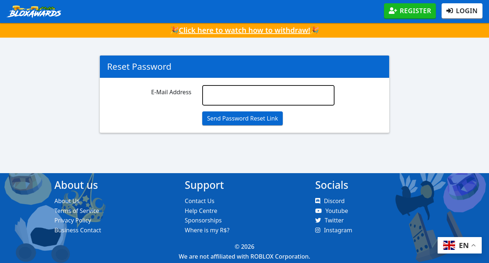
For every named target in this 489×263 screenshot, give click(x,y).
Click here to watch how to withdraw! (244, 30)
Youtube (331, 211)
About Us (66, 201)
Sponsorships (203, 220)
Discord (330, 201)
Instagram (333, 230)
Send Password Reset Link (242, 118)
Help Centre (201, 211)
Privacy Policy (72, 220)
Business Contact (77, 230)
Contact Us (199, 201)
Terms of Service (76, 211)
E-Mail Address (171, 92)
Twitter (329, 220)
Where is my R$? (207, 230)
